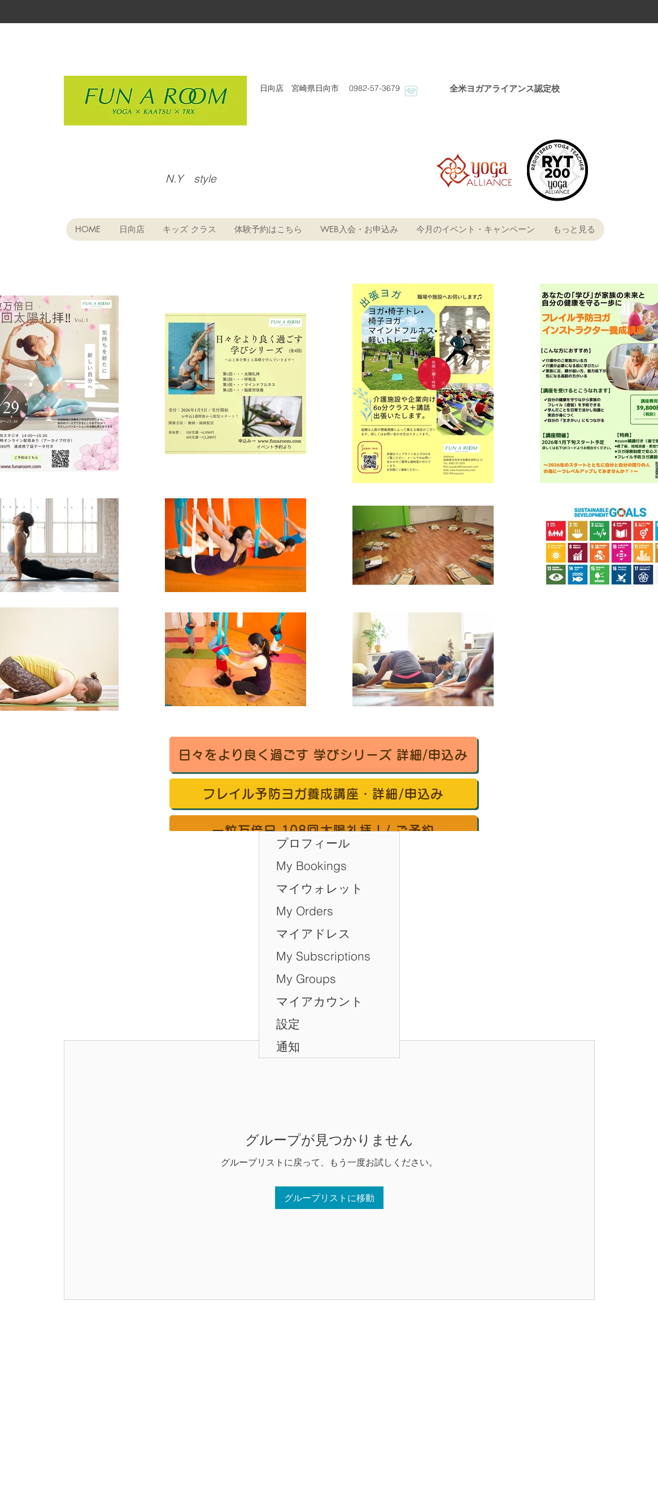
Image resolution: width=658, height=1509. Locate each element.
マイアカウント (319, 1001)
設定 (288, 1023)
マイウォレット (319, 888)
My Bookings (311, 865)
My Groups (306, 978)
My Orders (304, 910)
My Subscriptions (323, 956)
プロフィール (313, 843)
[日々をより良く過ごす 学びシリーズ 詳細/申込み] (323, 754)
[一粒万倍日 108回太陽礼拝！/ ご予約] (323, 830)
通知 (288, 1046)
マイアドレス (313, 933)
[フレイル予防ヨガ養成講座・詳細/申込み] (323, 793)
